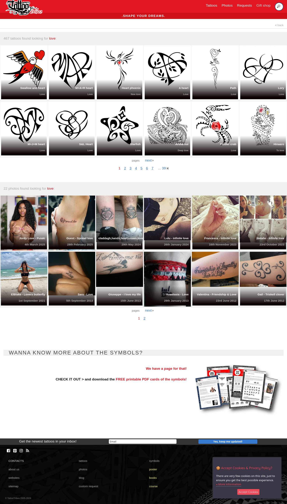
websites (14, 477)
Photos (227, 5)
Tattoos (211, 5)
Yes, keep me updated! (227, 441)
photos (83, 469)
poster (153, 469)
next (149, 160)
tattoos (83, 460)
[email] (143, 441)
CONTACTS (16, 460)
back (279, 25)
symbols (154, 460)
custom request (88, 486)
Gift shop (263, 5)
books (153, 477)
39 (165, 168)
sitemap (13, 486)
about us (13, 469)
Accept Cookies (248, 492)
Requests (244, 5)
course (153, 486)
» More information (228, 484)
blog (81, 477)
